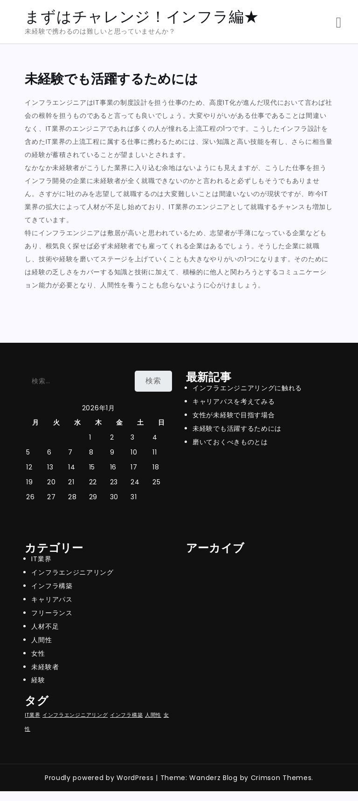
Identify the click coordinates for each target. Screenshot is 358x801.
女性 (38, 653)
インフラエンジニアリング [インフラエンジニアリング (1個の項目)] (75, 715)
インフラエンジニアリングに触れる (247, 388)
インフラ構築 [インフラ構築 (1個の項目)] (126, 715)
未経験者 (45, 667)
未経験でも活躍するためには (237, 428)
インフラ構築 (51, 586)
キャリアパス (51, 599)
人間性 (41, 640)
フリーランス (51, 613)
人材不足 (45, 626)
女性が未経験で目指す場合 (234, 415)
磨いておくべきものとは (230, 442)
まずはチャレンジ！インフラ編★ (142, 16)
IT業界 (41, 558)
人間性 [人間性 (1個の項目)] (153, 715)
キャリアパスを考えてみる (234, 401)
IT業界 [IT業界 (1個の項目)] (32, 715)
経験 (38, 680)
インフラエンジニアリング (72, 572)
